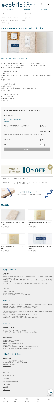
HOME (3, 18)
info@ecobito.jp (7, 366)
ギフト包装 (44, 9)
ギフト (23, 20)
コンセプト (10, 9)
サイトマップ (6, 372)
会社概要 (5, 387)
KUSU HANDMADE (13, 18)
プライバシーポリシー (9, 375)
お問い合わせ (6, 390)
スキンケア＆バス (26, 18)
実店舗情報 (27, 9)
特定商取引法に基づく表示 (10, 381)
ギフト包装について (8, 384)
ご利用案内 (6, 378)
